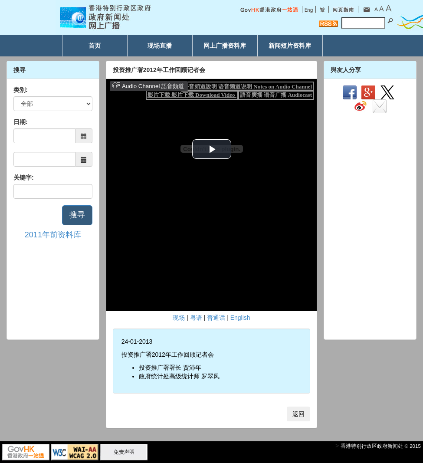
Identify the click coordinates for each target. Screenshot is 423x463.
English (240, 317)
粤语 (196, 317)
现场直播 (160, 45)
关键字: (23, 177)
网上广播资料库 (224, 45)
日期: (20, 121)
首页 (95, 45)
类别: (20, 89)
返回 (298, 413)
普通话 (216, 317)
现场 (179, 317)
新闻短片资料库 (290, 45)
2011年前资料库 (53, 234)
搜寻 (77, 214)
